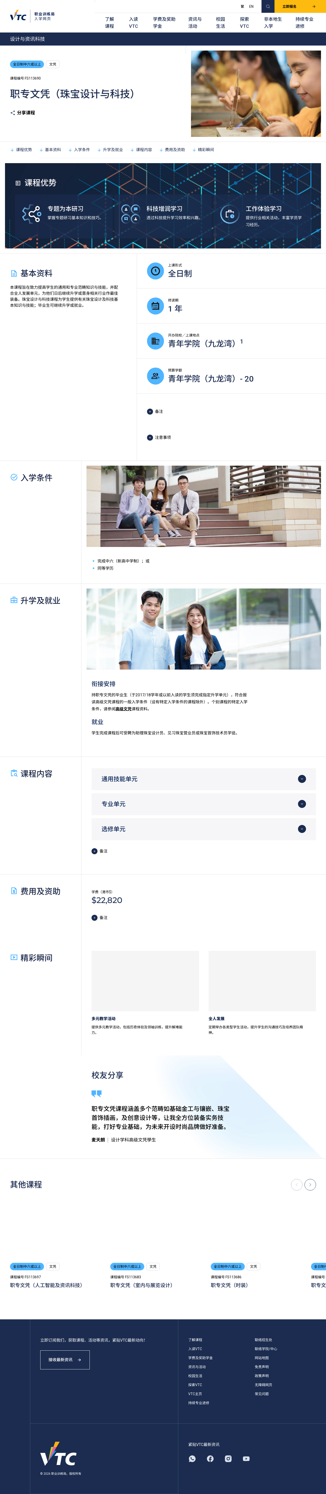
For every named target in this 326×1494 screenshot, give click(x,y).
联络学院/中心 (266, 1349)
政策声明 (262, 1376)
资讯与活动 (195, 23)
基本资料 (50, 149)
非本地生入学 (273, 23)
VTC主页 (195, 1394)
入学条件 (79, 149)
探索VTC (244, 23)
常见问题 (262, 1394)
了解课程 (109, 23)
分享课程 (22, 113)
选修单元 (114, 829)
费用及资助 (172, 149)
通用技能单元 (120, 779)
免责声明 (262, 1367)
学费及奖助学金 (164, 23)
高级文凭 (124, 709)
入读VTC (133, 23)
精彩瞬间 (203, 149)
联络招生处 (263, 1340)
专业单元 (114, 804)
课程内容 (141, 149)
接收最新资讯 (65, 1359)
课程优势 (21, 149)
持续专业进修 (305, 23)
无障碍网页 (263, 1385)
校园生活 (220, 23)
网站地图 (262, 1358)
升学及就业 (110, 149)
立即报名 (299, 6)
